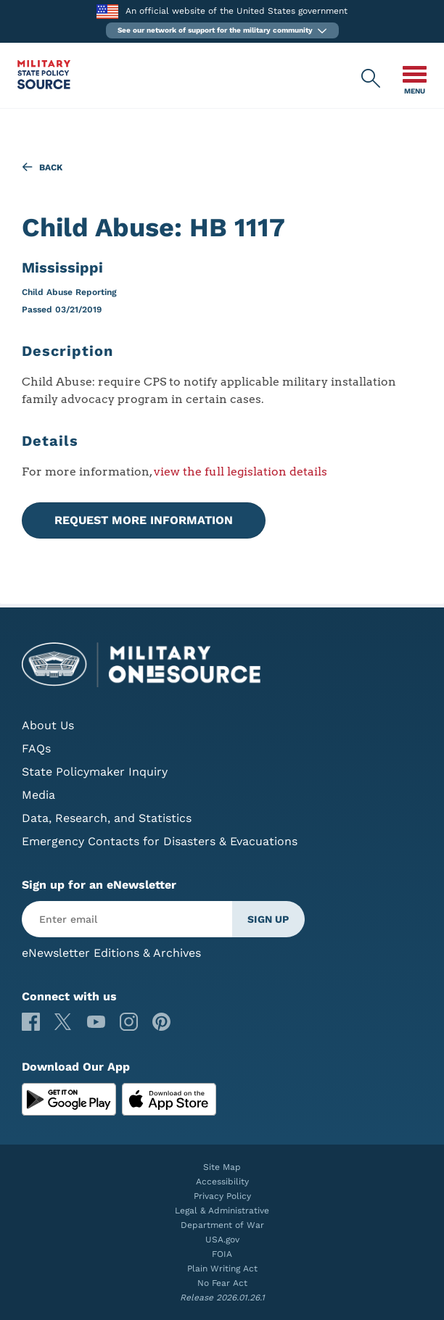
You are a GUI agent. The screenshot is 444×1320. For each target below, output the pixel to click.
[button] (222, 30)
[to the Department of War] (107, 11)
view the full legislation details (240, 471)
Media (38, 795)
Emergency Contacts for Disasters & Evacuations (159, 841)
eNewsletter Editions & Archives (111, 953)
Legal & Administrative (222, 1210)
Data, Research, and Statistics (107, 818)
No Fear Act (222, 1283)
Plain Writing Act (222, 1268)
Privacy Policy (222, 1196)
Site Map (222, 1167)
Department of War (222, 1225)
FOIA (222, 1254)
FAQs (36, 748)
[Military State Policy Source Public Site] (43, 85)
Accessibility (222, 1181)
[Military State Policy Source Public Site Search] (371, 79)
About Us (48, 725)
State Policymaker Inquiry (95, 772)
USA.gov (222, 1239)
